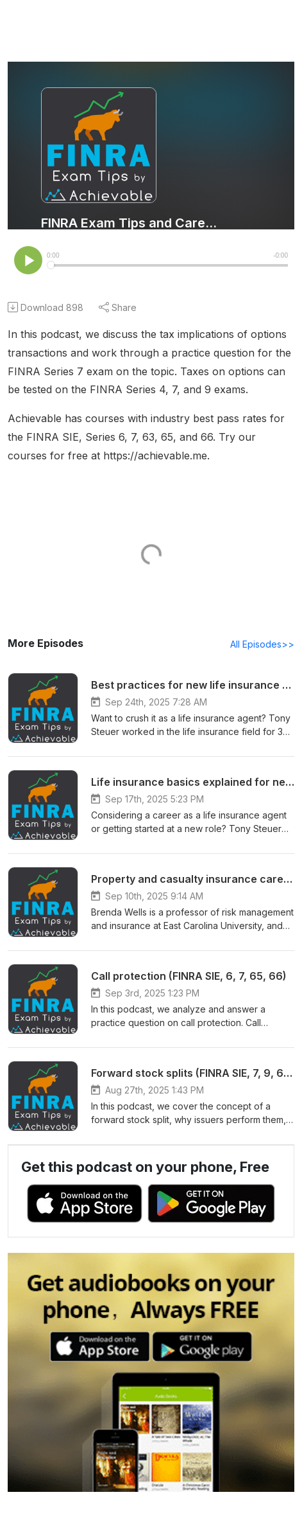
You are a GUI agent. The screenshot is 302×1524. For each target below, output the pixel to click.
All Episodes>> (264, 645)
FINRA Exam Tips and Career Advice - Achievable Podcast (129, 223)
